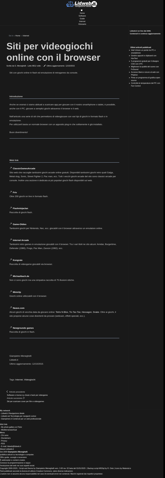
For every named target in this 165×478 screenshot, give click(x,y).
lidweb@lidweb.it (14, 446)
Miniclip (17, 292)
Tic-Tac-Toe (74, 312)
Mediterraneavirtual (9, 430)
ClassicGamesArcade (24, 168)
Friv (15, 192)
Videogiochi (29, 379)
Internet (82, 21)
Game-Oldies (19, 224)
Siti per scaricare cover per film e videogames (25, 401)
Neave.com (18, 308)
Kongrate (17, 260)
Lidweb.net (5, 416)
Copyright (4, 468)
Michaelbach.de (21, 276)
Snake (96, 312)
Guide (82, 19)
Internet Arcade (21, 240)
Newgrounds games (23, 328)
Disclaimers (6, 438)
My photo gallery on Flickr (11, 427)
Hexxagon (87, 312)
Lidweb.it (4, 413)
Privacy (4, 441)
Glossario (82, 24)
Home (82, 13)
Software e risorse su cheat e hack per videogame (27, 395)
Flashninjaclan (20, 208)
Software (82, 16)
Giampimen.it (6, 419)
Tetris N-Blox (62, 312)
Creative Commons (44, 471)
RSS (3, 444)
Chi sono (4, 435)
